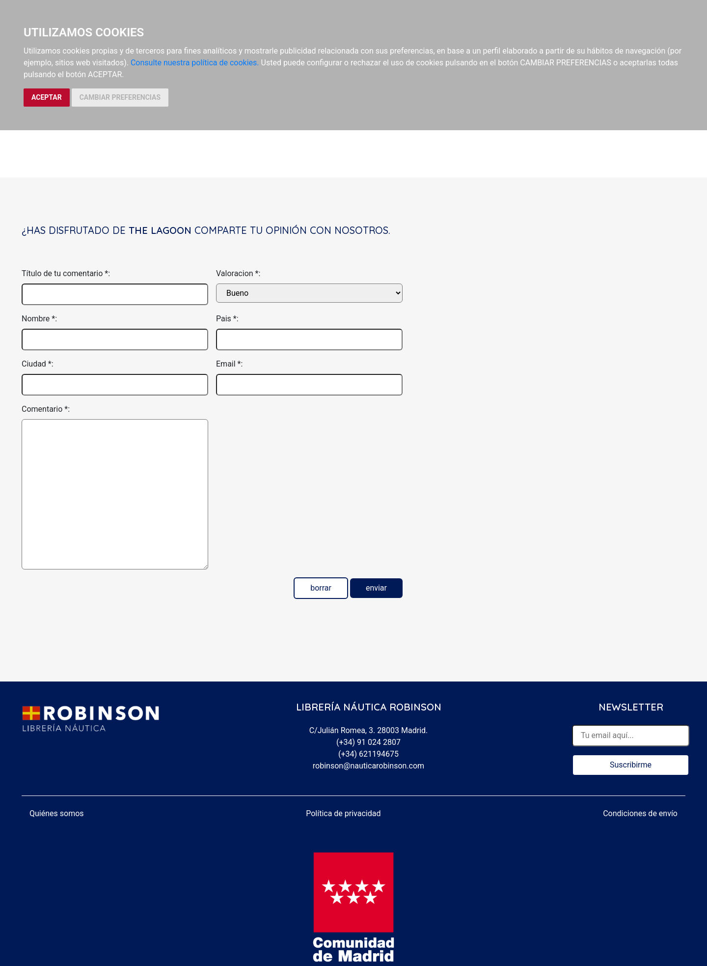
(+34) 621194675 (368, 754)
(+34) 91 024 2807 (368, 742)
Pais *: (227, 318)
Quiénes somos (56, 813)
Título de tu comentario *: (66, 273)
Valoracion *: (238, 273)
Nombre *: (39, 318)
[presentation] (290, 422)
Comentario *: (46, 409)
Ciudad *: (38, 364)
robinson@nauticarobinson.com (368, 765)
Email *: (229, 364)
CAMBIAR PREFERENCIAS (120, 97)
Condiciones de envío (640, 813)
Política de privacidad (343, 813)
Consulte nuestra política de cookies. (195, 62)
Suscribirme (631, 764)
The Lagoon (160, 230)
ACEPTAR (46, 97)
